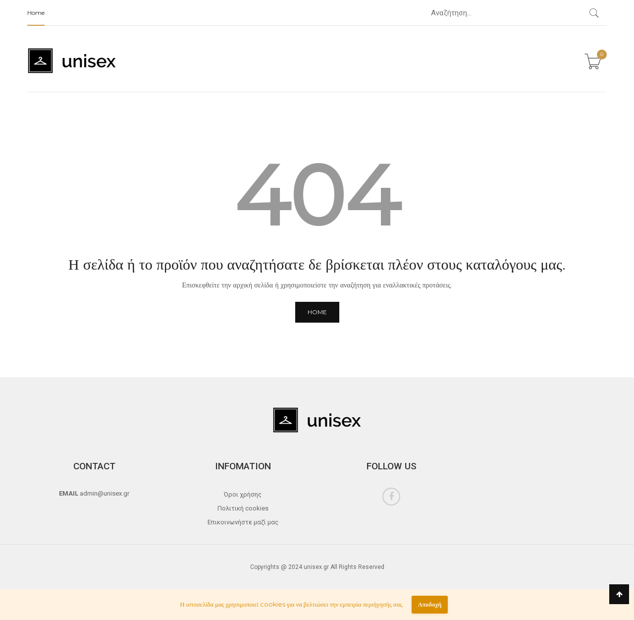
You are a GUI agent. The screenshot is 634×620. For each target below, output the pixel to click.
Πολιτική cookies (242, 508)
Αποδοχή (429, 604)
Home (36, 12)
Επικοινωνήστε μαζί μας (243, 522)
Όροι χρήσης (243, 494)
